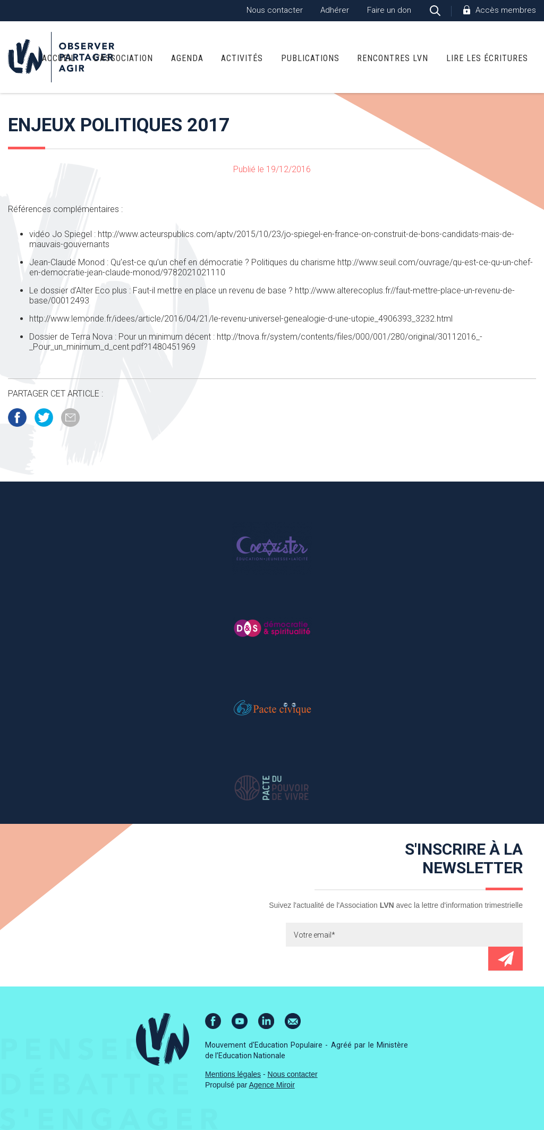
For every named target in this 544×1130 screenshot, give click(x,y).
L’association (123, 58)
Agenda (187, 58)
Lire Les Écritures (487, 58)
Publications (310, 58)
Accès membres (505, 10)
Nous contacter (274, 10)
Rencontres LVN (392, 58)
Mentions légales (233, 1074)
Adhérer (334, 10)
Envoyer (505, 959)
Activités (242, 58)
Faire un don (389, 10)
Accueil (58, 58)
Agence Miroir (272, 1085)
